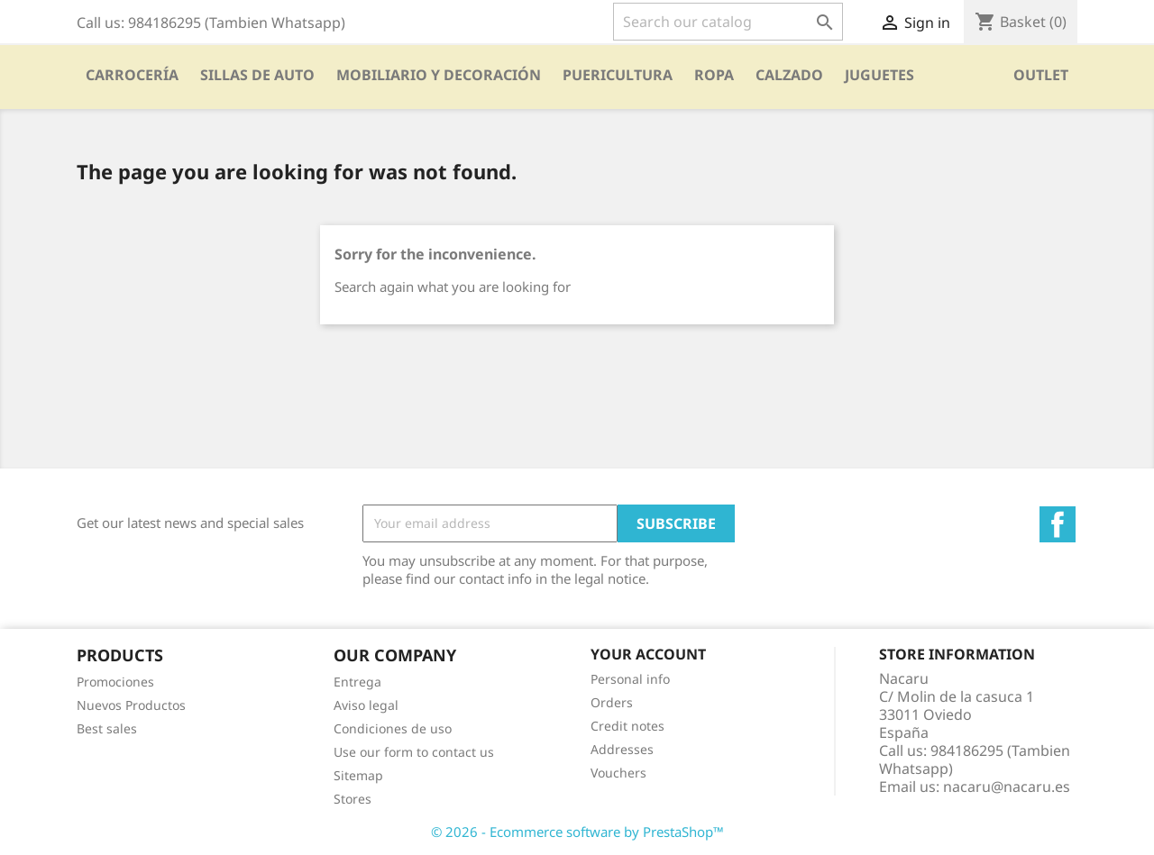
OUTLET (1040, 75)
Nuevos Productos (131, 705)
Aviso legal (366, 705)
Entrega (357, 681)
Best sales (107, 728)
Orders (612, 702)
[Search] (728, 22)
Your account (648, 654)
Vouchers (618, 772)
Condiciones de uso (393, 728)
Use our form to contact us (414, 751)
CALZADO (789, 75)
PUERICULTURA (618, 75)
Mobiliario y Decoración (438, 75)
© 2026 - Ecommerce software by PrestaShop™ (577, 832)
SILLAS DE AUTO (257, 75)
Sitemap (358, 775)
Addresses (622, 749)
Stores (352, 798)
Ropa (714, 75)
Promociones (115, 681)
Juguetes (879, 75)
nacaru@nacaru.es (1006, 786)
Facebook (1058, 524)
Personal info (630, 678)
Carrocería (132, 75)
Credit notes (627, 725)
